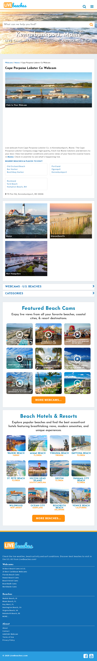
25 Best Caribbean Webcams (15, 571)
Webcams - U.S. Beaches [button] (23, 286)
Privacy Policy (9, 640)
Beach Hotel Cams (10, 581)
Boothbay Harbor (15, 172)
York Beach (12, 184)
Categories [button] (14, 293)
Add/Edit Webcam (10, 634)
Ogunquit (56, 169)
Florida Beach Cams (11, 574)
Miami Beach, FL (9, 601)
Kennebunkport (59, 172)
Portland (56, 166)
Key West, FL (8, 604)
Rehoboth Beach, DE (11, 613)
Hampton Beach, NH (17, 186)
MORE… (6, 616)
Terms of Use (8, 637)
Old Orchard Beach (16, 166)
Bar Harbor (12, 169)
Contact (6, 631)
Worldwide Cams (10, 587)
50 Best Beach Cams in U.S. (14, 568)
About (5, 628)
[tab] (48, 287)
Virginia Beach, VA (10, 610)
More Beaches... (48, 518)
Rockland (11, 181)
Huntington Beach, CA (12, 607)
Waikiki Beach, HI (10, 598)
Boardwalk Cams (10, 584)
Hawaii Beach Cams (11, 577)
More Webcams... (48, 400)
